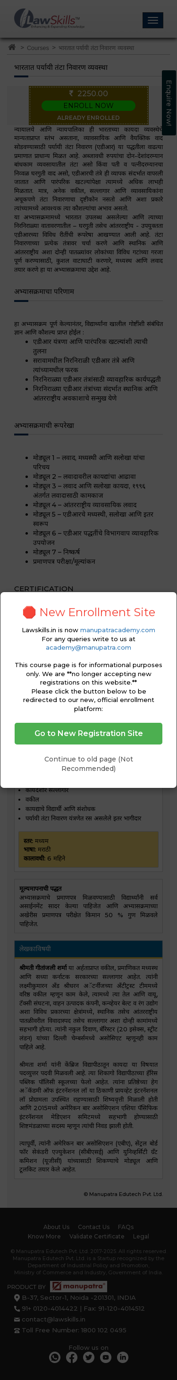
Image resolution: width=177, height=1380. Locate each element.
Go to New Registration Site (88, 733)
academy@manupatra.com (88, 647)
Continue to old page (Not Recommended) (88, 764)
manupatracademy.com (117, 630)
